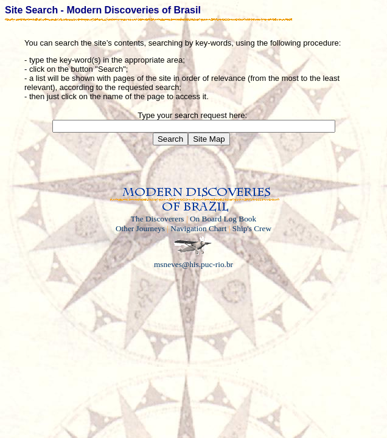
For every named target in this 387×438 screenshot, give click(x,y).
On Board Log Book (223, 218)
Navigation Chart (198, 228)
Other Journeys (140, 228)
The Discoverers (157, 218)
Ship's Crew (251, 228)
